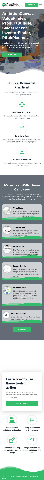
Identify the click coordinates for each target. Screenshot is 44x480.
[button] (40, 4)
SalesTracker (19, 227)
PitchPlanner (18, 247)
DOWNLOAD (32, 4)
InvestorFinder (19, 288)
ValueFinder (18, 208)
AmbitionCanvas (18, 313)
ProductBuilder (19, 266)
